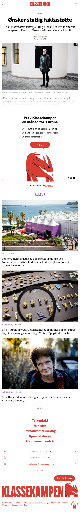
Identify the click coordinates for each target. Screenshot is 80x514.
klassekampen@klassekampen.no (40, 464)
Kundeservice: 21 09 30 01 (40, 457)
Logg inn (49, 185)
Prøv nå (40, 144)
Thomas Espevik (40, 36)
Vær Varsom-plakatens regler (38, 502)
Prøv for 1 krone (64, 478)
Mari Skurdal (25, 505)
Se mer (40, 407)
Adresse (40, 470)
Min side (40, 425)
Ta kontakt (40, 420)
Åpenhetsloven (40, 436)
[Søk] (3, 4)
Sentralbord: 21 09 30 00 (40, 451)
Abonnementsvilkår (40, 441)
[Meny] (76, 4)
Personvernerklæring (40, 430)
